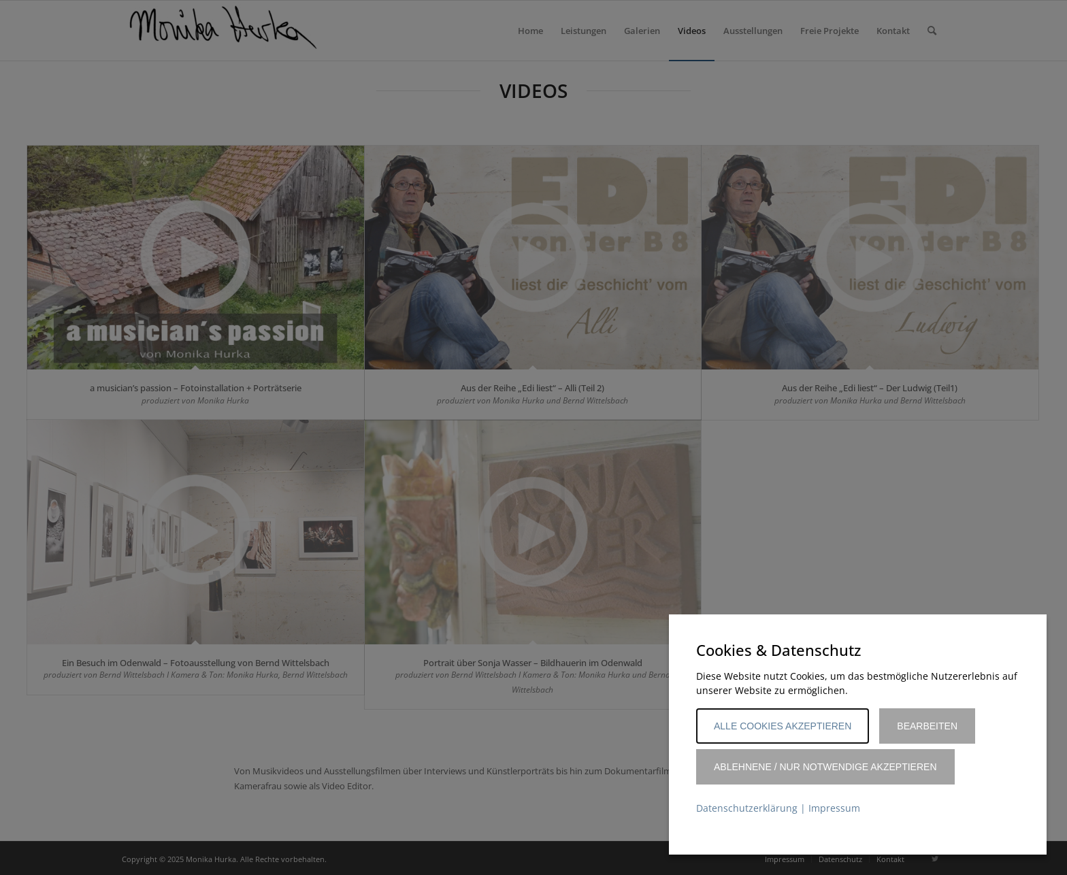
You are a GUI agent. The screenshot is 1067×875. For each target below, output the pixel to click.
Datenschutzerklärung (747, 808)
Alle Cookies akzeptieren (782, 726)
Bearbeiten (927, 726)
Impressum (834, 808)
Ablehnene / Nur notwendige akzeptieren (825, 766)
